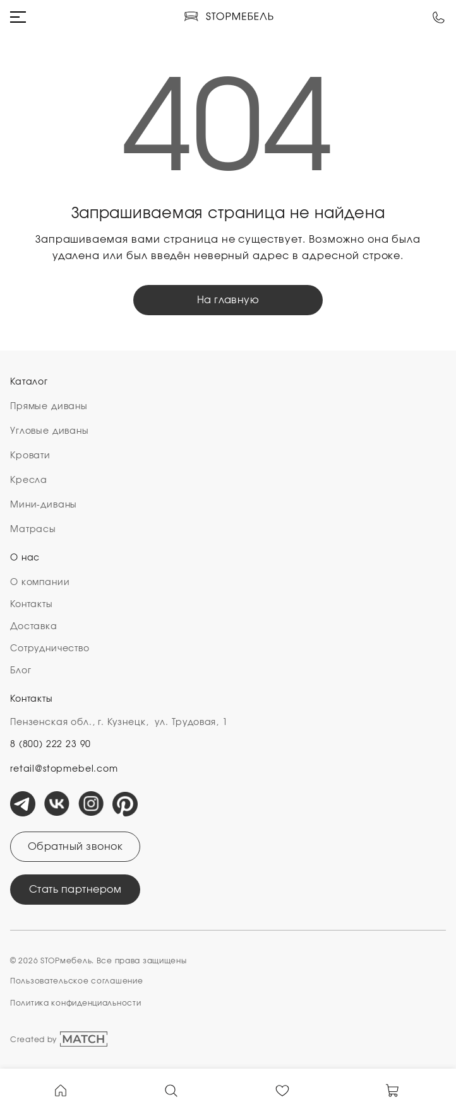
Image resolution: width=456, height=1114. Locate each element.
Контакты (31, 604)
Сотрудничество (50, 648)
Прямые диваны (49, 406)
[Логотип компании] (228, 17)
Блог (20, 670)
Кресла (28, 480)
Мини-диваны (43, 505)
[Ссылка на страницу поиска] (171, 1089)
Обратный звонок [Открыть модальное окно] (75, 847)
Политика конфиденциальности (75, 1003)
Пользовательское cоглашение (76, 981)
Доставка (33, 626)
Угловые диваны (49, 431)
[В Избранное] (282, 1089)
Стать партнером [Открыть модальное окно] (75, 890)
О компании (39, 582)
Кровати (30, 455)
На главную (228, 300)
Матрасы (33, 529)
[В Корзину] (392, 1089)
